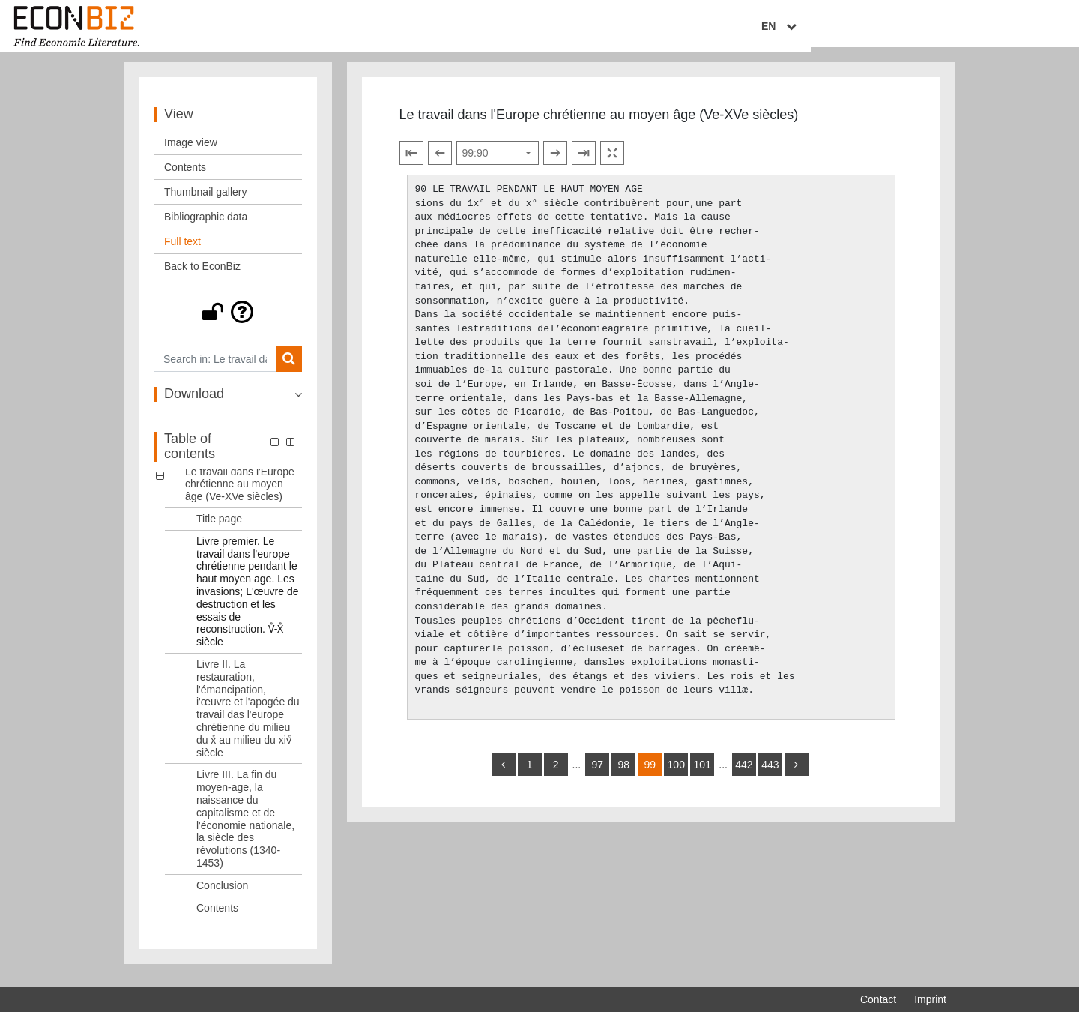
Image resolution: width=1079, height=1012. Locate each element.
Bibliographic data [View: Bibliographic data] (205, 226)
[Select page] (497, 162)
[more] (797, 773)
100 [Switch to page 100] (676, 774)
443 (770, 774)
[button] (228, 321)
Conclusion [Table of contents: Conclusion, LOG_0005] (222, 894)
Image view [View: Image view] (190, 151)
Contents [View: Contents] (185, 176)
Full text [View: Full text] (182, 250)
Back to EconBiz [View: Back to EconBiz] (202, 275)
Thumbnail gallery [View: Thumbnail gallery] (205, 201)
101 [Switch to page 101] (702, 774)
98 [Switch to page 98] (623, 774)
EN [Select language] (935, 28)
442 (743, 774)
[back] (504, 773)
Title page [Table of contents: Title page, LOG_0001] (219, 528)
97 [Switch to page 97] (597, 774)
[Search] (288, 367)
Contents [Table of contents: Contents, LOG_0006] (217, 916)
